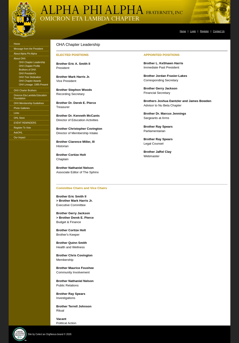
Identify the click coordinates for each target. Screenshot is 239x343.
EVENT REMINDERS (25, 123)
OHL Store (19, 118)
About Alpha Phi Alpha (25, 53)
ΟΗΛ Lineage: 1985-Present (33, 85)
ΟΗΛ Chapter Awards (30, 81)
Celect (38, 334)
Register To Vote (22, 127)
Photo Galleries (22, 108)
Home (183, 31)
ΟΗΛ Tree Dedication (30, 77)
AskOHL (18, 132)
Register (204, 31)
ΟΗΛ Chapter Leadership (32, 62)
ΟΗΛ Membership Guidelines (29, 103)
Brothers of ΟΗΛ (27, 70)
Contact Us (219, 31)
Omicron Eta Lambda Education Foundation (30, 97)
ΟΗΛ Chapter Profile (29, 66)
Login (193, 31)
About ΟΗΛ (20, 58)
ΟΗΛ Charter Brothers (25, 90)
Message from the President (28, 49)
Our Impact (19, 137)
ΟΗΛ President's (27, 73)
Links (16, 113)
